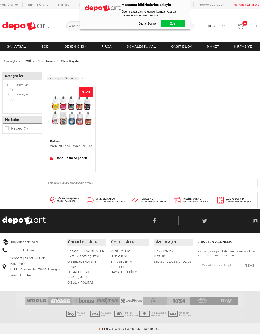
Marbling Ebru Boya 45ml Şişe (71, 145)
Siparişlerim (121, 261)
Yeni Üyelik (120, 250)
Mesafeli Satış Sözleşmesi (79, 274)
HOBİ (45, 47)
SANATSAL (16, 47)
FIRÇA (106, 47)
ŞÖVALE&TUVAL (141, 47)
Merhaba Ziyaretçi (246, 4)
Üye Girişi (119, 255)
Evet (173, 23)
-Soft (104, 328)
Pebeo (16, 127)
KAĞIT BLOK (181, 47)
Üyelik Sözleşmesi (83, 255)
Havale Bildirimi (124, 271)
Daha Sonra (147, 23)
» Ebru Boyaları (22, 87)
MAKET (213, 47)
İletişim (160, 255)
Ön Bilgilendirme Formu (81, 263)
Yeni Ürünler (9, 4)
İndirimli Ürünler (38, 4)
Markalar (64, 4)
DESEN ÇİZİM (75, 47)
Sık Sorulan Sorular (172, 261)
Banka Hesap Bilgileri (86, 250)
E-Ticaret (115, 328)
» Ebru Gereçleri (22, 96)
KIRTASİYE (243, 47)
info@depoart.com (211, 4)
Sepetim (117, 266)
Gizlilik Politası (80, 282)
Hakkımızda (163, 250)
